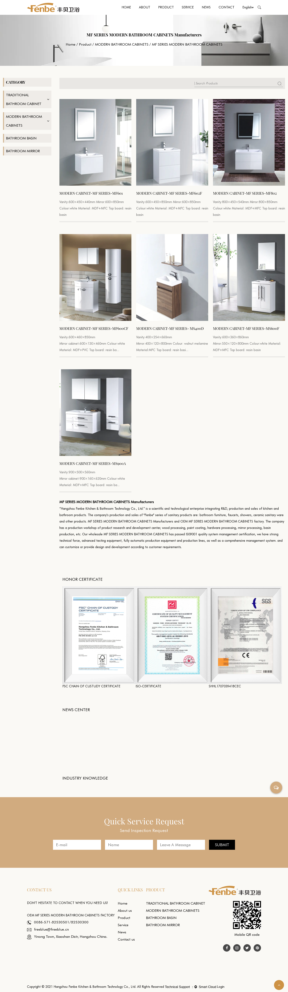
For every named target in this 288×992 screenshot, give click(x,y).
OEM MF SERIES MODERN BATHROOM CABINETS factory (222, 521)
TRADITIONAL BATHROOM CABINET (23, 99)
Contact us (126, 939)
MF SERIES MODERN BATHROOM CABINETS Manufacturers (130, 521)
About (144, 7)
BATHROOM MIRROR (23, 151)
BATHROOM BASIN (21, 138)
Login (220, 987)
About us (125, 910)
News (206, 7)
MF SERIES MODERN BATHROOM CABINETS (136, 534)
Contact (226, 7)
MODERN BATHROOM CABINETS (121, 44)
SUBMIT (222, 844)
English (248, 7)
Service (188, 7)
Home (126, 7)
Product (166, 7)
